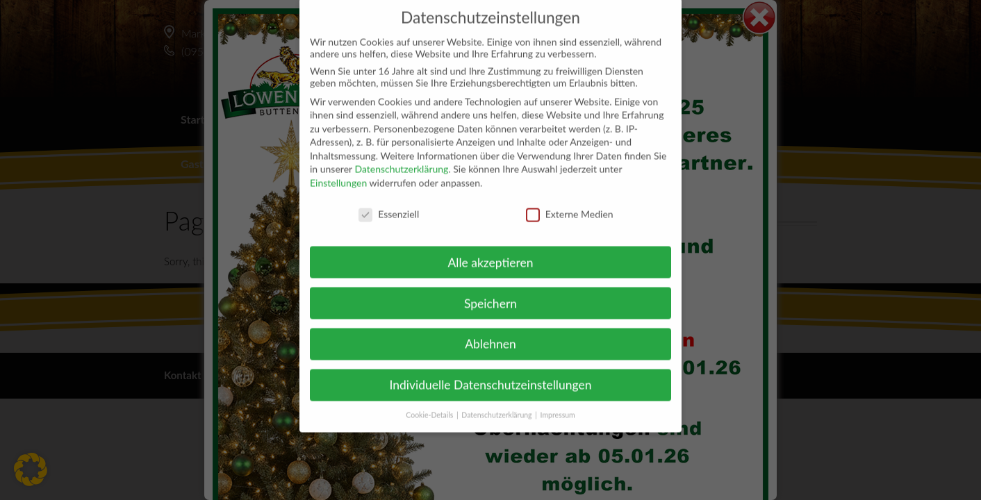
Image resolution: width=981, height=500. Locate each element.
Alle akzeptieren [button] (490, 249)
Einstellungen (338, 170)
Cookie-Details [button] (430, 402)
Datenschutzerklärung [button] (497, 402)
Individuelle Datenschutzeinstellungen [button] (491, 372)
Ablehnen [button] (490, 331)
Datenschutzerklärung (401, 156)
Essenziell (388, 201)
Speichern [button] (490, 290)
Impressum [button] (558, 402)
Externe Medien (569, 201)
